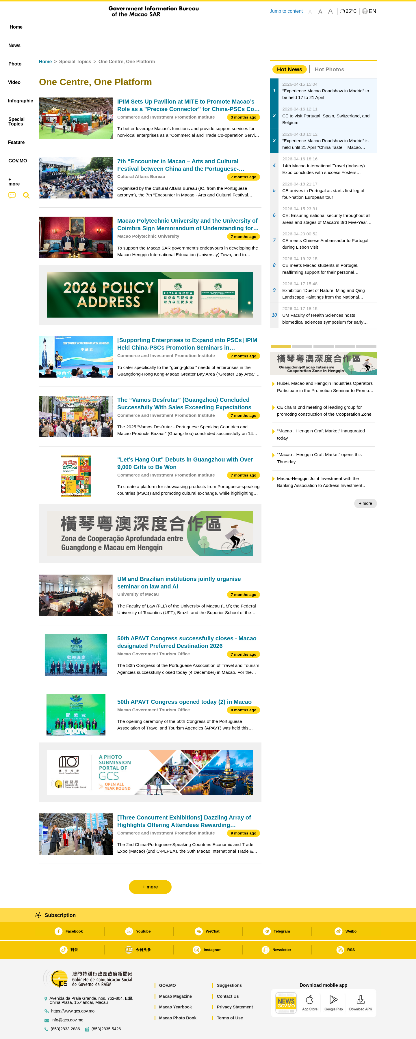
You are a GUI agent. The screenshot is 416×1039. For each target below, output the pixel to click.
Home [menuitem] (50, 27)
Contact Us (228, 978)
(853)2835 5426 (106, 1011)
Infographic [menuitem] (155, 27)
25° (351, 11)
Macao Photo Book (178, 1000)
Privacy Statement (235, 989)
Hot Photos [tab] (329, 52)
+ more (365, 485)
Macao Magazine (175, 978)
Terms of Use (230, 1000)
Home (45, 44)
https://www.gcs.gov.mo (72, 993)
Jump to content (286, 11)
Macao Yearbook (175, 989)
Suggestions (229, 967)
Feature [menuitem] (230, 27)
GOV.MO (167, 967)
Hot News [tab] (289, 52)
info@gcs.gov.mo (67, 1002)
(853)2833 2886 (65, 1011)
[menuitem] (75, 27)
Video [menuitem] (125, 27)
